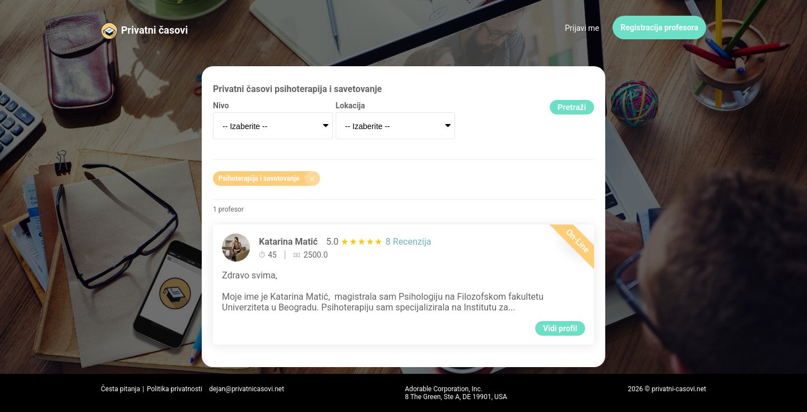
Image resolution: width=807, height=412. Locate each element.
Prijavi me (582, 28)
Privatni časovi (154, 30)
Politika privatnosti (174, 389)
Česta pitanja (120, 389)
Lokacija (350, 105)
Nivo (221, 105)
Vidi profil (560, 328)
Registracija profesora (659, 27)
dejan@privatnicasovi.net (246, 389)
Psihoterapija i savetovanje (270, 178)
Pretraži (572, 107)
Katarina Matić (288, 241)
